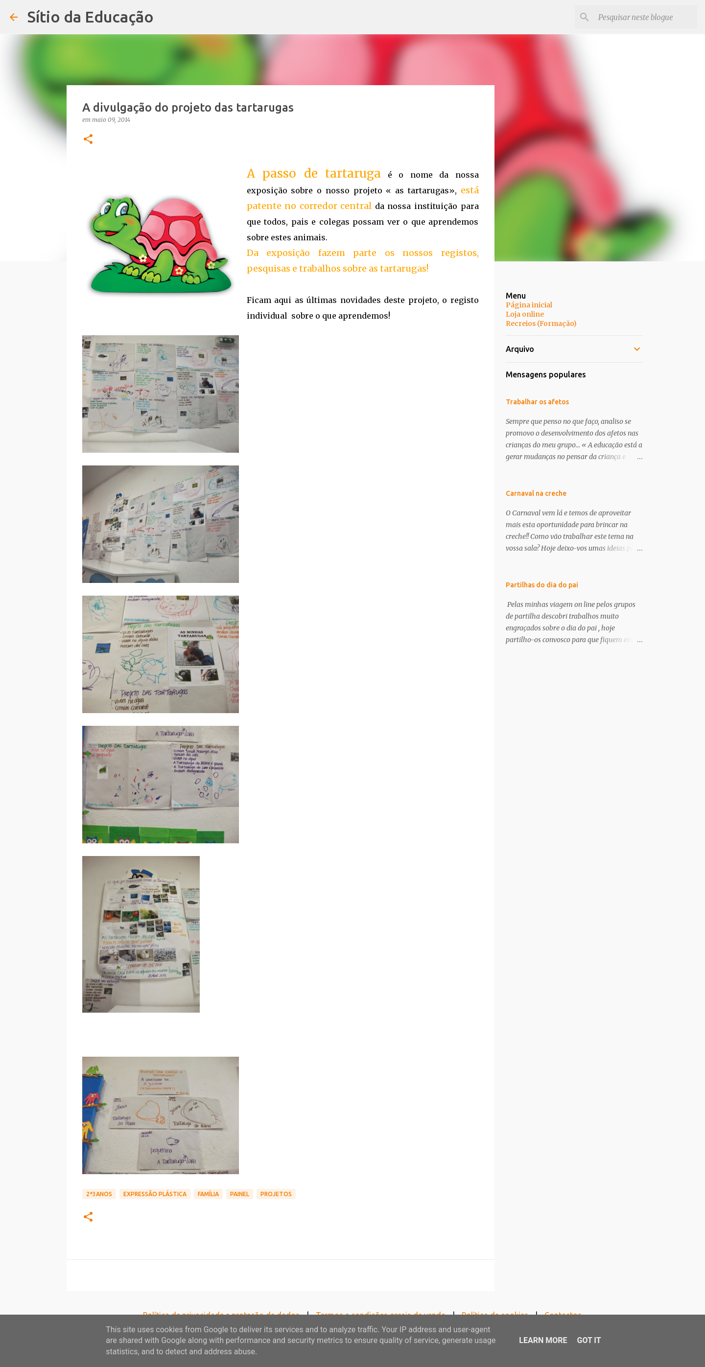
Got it (589, 1340)
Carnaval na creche (536, 493)
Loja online (525, 314)
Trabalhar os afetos (537, 402)
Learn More (543, 1340)
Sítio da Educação (90, 16)
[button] (88, 139)
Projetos (276, 1194)
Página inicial (529, 305)
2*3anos (99, 1194)
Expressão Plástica (155, 1194)
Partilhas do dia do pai (542, 585)
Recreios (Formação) (541, 323)
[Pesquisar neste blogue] (645, 17)
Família (208, 1194)
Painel (239, 1194)
